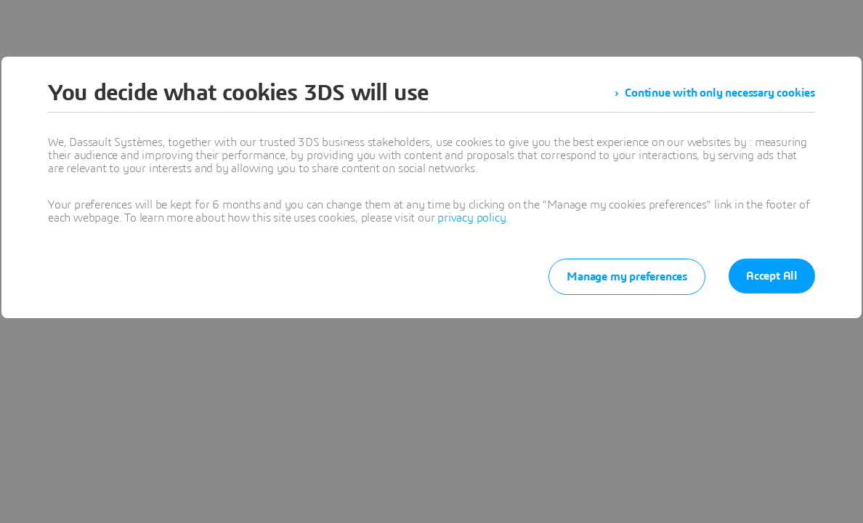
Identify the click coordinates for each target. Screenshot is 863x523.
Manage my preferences (627, 277)
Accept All (772, 276)
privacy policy (471, 218)
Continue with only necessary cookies (720, 93)
